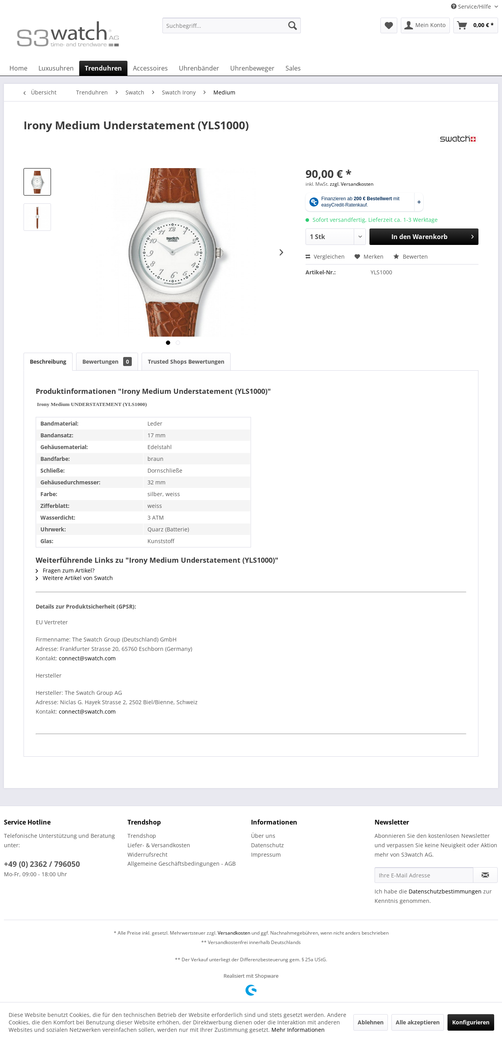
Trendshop (141, 835)
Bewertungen (107, 361)
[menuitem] (231, 29)
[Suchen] (292, 25)
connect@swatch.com (87, 658)
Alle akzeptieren (418, 1022)
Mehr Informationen (298, 1029)
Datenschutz (267, 845)
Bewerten (410, 256)
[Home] (18, 68)
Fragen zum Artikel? (65, 570)
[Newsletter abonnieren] (485, 875)
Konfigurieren (470, 1022)
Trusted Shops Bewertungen (186, 361)
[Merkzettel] (388, 25)
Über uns (263, 835)
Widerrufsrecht (147, 854)
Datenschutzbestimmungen (445, 891)
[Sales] (293, 68)
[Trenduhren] (103, 68)
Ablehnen (371, 1022)
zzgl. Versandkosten (351, 184)
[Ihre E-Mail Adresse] (424, 875)
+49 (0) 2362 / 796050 (42, 864)
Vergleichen (325, 256)
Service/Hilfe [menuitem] (472, 6)
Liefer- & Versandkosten (158, 845)
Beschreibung (48, 361)
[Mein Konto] (425, 25)
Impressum (266, 854)
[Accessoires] (150, 68)
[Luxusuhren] (56, 68)
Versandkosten (234, 933)
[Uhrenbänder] (199, 68)
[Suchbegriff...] (231, 25)
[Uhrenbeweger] (252, 68)
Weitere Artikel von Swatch (74, 578)
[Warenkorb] (475, 25)
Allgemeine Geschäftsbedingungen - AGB (181, 863)
